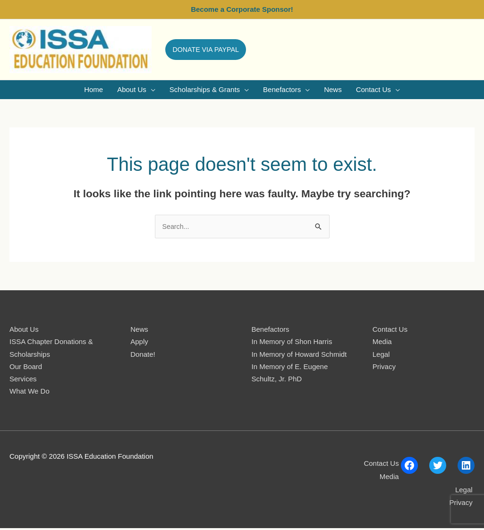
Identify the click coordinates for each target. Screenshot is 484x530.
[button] (209, 50)
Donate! (142, 356)
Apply (139, 343)
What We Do (29, 392)
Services (23, 380)
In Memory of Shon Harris (292, 343)
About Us (24, 331)
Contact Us (390, 331)
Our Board (25, 368)
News (139, 331)
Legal (381, 356)
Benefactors (270, 331)
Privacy (384, 368)
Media (382, 343)
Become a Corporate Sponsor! (242, 9)
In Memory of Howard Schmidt (299, 356)
